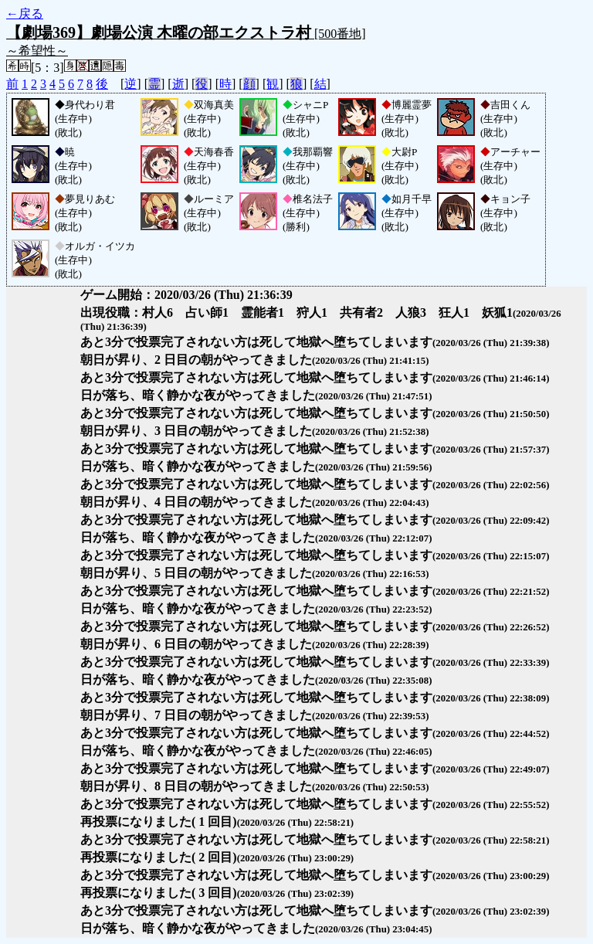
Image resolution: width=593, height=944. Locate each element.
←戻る (24, 13)
